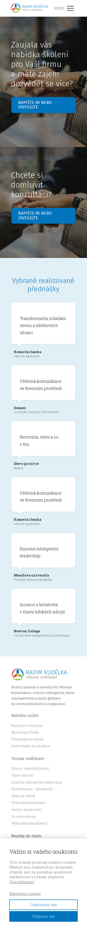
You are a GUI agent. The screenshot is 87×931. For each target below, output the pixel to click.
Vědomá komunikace (28, 802)
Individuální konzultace (30, 746)
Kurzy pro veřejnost (26, 725)
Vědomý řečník (23, 796)
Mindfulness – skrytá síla (31, 789)
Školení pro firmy (25, 732)
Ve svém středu (23, 816)
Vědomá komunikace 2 (29, 823)
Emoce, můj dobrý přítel (30, 768)
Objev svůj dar (22, 775)
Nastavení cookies (25, 893)
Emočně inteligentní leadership (36, 782)
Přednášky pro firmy (27, 739)
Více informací (21, 881)
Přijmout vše (43, 916)
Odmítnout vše (43, 904)
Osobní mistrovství (26, 809)
